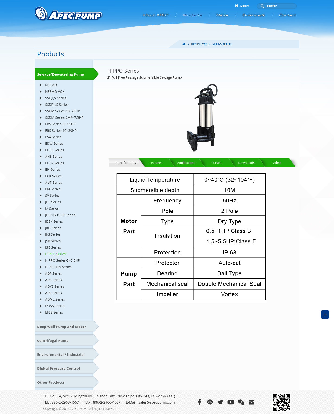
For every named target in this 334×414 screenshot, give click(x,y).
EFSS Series (54, 312)
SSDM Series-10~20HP (62, 111)
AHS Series (53, 156)
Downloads (254, 15)
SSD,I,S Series (55, 98)
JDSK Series (54, 221)
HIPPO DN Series (58, 267)
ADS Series (53, 280)
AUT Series (53, 182)
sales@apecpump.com (156, 402)
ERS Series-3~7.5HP (60, 124)
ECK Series (53, 176)
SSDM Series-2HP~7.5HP (64, 117)
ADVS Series (54, 286)
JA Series (52, 208)
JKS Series (53, 234)
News (222, 15)
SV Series (52, 195)
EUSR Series (54, 163)
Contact (288, 15)
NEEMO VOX (54, 91)
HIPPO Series (55, 254)
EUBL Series (54, 150)
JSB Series (53, 241)
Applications (186, 162)
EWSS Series (54, 306)
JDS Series (53, 202)
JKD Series (53, 228)
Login (244, 6)
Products (192, 15)
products (199, 44)
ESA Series (53, 137)
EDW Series (54, 143)
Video (277, 162)
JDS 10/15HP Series (60, 215)
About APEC (155, 15)
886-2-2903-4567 (65, 402)
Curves (216, 162)
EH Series (52, 169)
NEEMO (51, 85)
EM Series (53, 189)
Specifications (126, 162)
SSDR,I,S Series (56, 104)
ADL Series (53, 293)
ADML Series (55, 299)
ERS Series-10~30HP (61, 130)
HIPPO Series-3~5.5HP (62, 260)
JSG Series (53, 247)
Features (156, 162)
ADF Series (53, 273)
